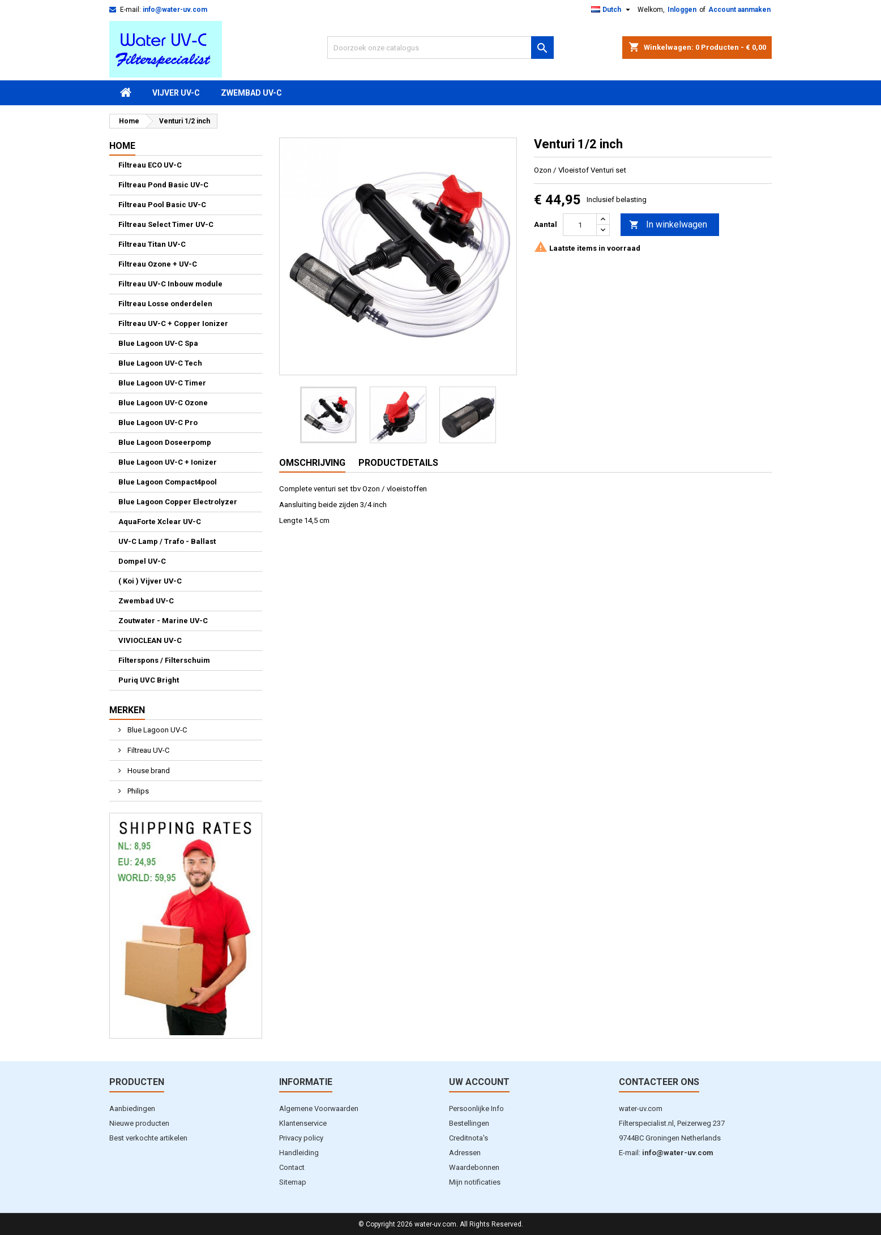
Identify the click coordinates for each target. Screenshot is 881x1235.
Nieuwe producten (139, 1123)
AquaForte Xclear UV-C (159, 521)
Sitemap (292, 1182)
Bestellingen (469, 1123)
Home (122, 145)
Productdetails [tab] (398, 462)
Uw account (479, 1082)
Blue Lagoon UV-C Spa (158, 343)
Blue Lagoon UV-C (156, 730)
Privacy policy (301, 1138)
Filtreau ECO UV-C (150, 165)
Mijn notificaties (475, 1182)
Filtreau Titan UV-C (152, 244)
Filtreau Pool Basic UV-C (162, 204)
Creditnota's (468, 1138)
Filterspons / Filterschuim (164, 660)
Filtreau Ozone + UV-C (157, 264)
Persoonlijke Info (476, 1108)
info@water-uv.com (175, 10)
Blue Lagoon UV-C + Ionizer (167, 462)
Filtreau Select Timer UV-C (165, 224)
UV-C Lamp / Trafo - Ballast (167, 541)
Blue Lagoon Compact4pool (167, 482)
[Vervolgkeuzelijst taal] (612, 9)
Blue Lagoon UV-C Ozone (163, 402)
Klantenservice (303, 1123)
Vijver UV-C (176, 92)
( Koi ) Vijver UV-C (150, 581)
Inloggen (682, 10)
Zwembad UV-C (251, 92)
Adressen (465, 1152)
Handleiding (299, 1152)
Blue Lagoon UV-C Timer (162, 383)
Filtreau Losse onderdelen (165, 303)
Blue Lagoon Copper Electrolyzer (177, 502)
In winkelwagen (668, 225)
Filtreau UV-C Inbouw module (170, 284)
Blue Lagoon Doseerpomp (164, 442)
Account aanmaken (739, 10)
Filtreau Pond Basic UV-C (163, 185)
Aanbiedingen (132, 1108)
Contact (292, 1167)
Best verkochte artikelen (148, 1138)
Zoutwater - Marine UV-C (163, 620)
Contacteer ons (659, 1082)
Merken (127, 710)
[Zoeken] (440, 47)
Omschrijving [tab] (312, 462)
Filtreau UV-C (147, 750)
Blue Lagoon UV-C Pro (158, 422)
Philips (137, 791)
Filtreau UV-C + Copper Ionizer (173, 323)
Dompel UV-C (142, 561)
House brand (148, 770)
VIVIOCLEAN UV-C (150, 640)
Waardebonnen (474, 1167)
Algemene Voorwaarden (318, 1108)
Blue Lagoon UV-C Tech (160, 363)
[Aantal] (580, 224)
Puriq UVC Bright (148, 680)
